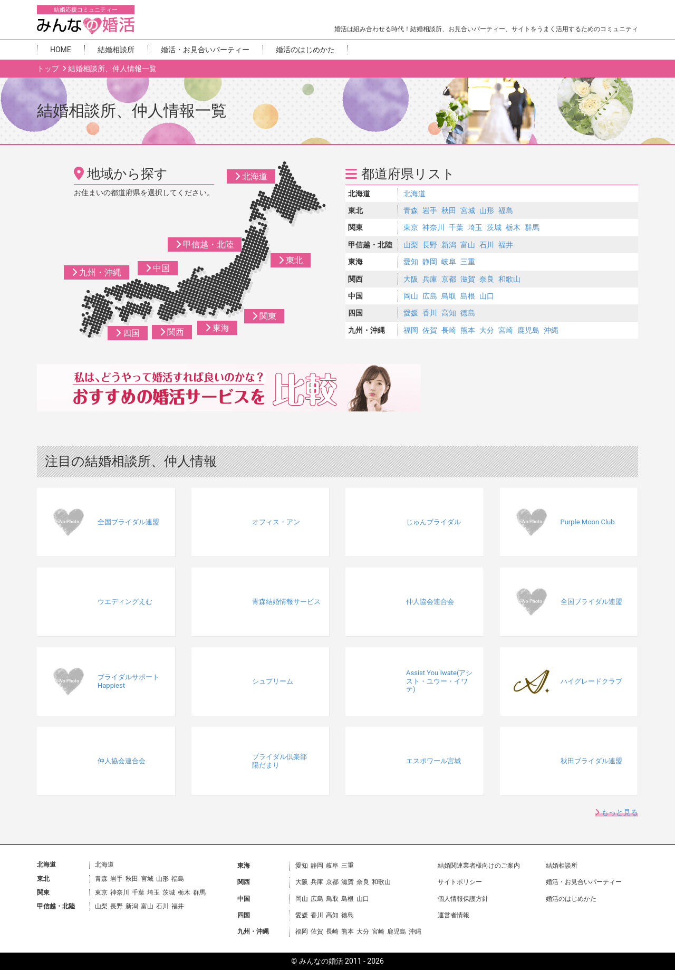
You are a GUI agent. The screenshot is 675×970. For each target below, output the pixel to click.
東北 (290, 260)
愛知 (410, 261)
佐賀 (429, 330)
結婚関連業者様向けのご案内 (479, 865)
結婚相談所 (116, 49)
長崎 (448, 330)
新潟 (448, 245)
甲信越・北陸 (205, 244)
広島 (429, 296)
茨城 (494, 227)
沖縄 (551, 330)
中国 (158, 268)
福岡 (410, 330)
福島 (505, 210)
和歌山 (509, 279)
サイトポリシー (460, 882)
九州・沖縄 (96, 272)
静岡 (429, 261)
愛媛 (410, 313)
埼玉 (475, 227)
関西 (172, 332)
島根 (467, 296)
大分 (486, 330)
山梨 (410, 245)
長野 (429, 245)
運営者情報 (453, 915)
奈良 (486, 279)
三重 (467, 261)
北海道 (251, 176)
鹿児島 (528, 330)
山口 (486, 296)
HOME (60, 49)
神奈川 (433, 227)
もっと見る (616, 812)
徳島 (467, 313)
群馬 (532, 227)
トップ (49, 68)
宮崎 (505, 330)
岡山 (410, 296)
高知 (448, 313)
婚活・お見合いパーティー (205, 49)
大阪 (410, 279)
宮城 (467, 210)
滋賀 (467, 279)
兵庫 (429, 279)
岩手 (429, 210)
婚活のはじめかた (305, 49)
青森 (410, 210)
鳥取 (448, 296)
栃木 (513, 227)
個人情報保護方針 (463, 898)
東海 (217, 327)
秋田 (448, 210)
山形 (486, 210)
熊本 (467, 330)
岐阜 (448, 261)
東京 (410, 227)
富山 (467, 245)
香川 (429, 313)
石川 (486, 245)
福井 (505, 245)
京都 (448, 279)
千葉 (456, 227)
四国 (127, 333)
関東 (264, 316)
